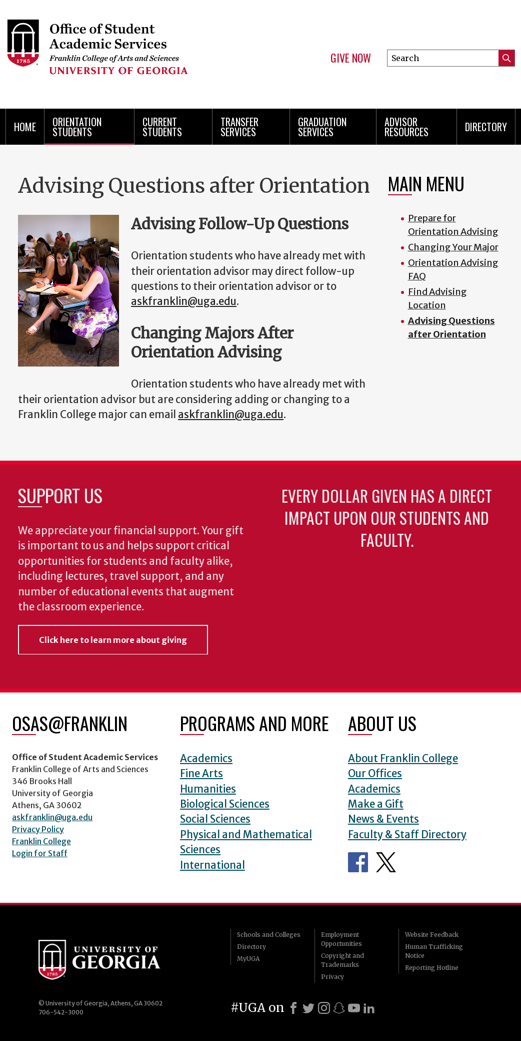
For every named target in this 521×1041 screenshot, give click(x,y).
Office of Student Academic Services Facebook (358, 862)
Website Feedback (431, 934)
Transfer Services (239, 126)
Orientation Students (77, 126)
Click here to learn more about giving (113, 640)
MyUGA (248, 958)
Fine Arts (201, 773)
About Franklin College (403, 758)
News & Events (383, 819)
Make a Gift (376, 804)
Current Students (162, 126)
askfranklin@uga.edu (183, 301)
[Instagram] (324, 1008)
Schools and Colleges (268, 934)
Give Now (350, 58)
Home (25, 126)
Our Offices (375, 773)
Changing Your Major (453, 247)
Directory (486, 126)
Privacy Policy (38, 829)
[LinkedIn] (369, 1008)
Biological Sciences (225, 804)
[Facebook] (294, 1008)
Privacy (332, 976)
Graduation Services (322, 126)
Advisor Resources (406, 126)
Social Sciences (215, 819)
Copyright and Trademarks (342, 960)
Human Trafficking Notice (434, 951)
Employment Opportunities (341, 939)
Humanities (208, 789)
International (212, 865)
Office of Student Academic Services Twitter (386, 862)
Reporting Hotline (431, 967)
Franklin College (41, 841)
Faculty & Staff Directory (407, 834)
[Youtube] (354, 1008)
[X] (308, 1008)
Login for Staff (40, 853)
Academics (206, 758)
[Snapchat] (339, 1008)
